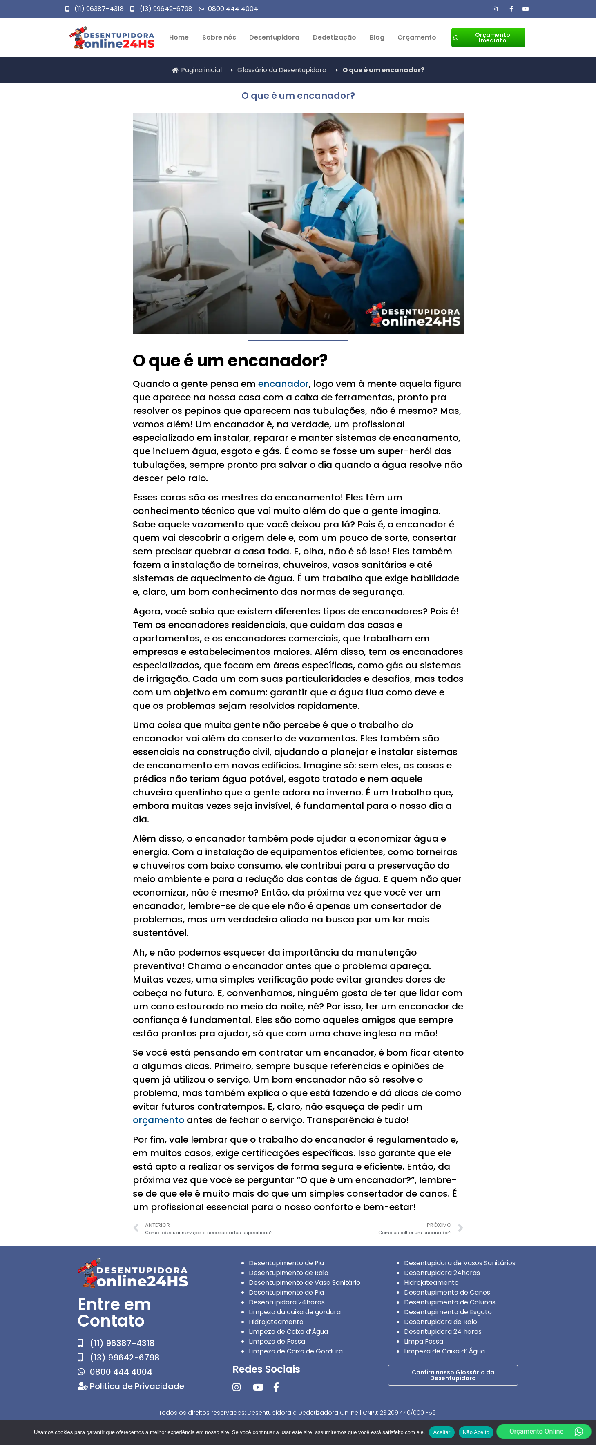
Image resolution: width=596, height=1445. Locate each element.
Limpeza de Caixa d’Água (288, 1331)
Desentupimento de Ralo (288, 1272)
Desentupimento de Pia (286, 1263)
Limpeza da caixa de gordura (295, 1312)
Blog (377, 37)
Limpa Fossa (423, 1341)
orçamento (158, 1120)
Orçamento (416, 37)
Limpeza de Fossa (277, 1341)
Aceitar (441, 1432)
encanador (283, 383)
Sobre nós (219, 37)
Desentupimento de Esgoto (448, 1312)
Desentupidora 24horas (287, 1302)
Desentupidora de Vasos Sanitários (460, 1263)
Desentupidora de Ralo (440, 1322)
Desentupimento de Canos (447, 1292)
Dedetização (334, 37)
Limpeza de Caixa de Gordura (296, 1351)
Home (179, 37)
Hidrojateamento (276, 1322)
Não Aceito (476, 1432)
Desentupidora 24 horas (443, 1331)
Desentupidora (274, 37)
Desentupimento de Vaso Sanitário (304, 1282)
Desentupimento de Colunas (450, 1302)
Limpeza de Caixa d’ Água (444, 1351)
